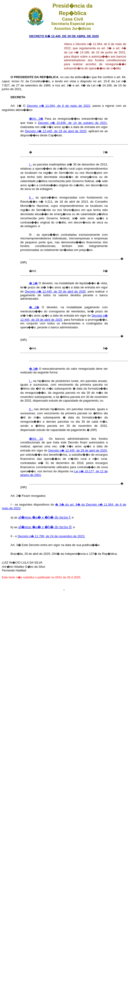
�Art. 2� (36, 118)
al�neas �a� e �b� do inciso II (44, 527)
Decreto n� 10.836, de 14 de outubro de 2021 (72, 123)
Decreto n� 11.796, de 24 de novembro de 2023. (51, 536)
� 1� (33, 283)
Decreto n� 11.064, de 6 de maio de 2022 (58, 105)
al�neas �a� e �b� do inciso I (44, 517)
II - (31, 197)
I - (30, 164)
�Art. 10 (36, 438)
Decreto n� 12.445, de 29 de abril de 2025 (55, 131)
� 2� (34, 307)
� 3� (33, 368)
